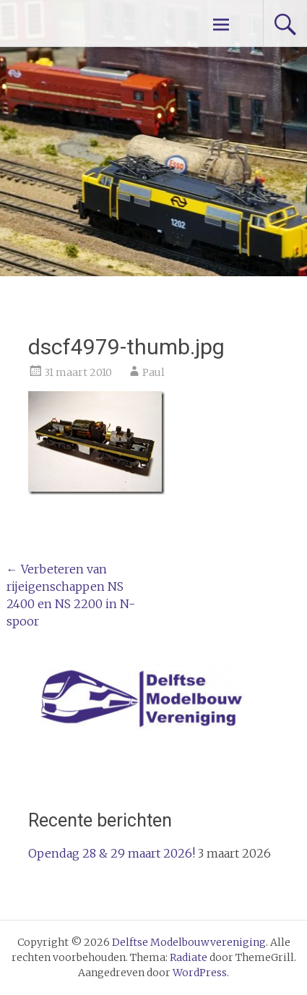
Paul (153, 372)
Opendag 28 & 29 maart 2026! (111, 853)
